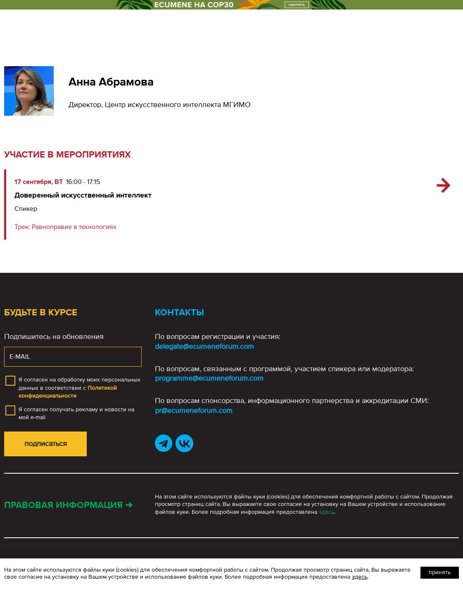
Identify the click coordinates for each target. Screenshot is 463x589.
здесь (326, 511)
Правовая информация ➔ (68, 505)
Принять (440, 572)
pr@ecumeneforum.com (194, 410)
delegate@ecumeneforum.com (204, 346)
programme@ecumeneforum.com (209, 378)
